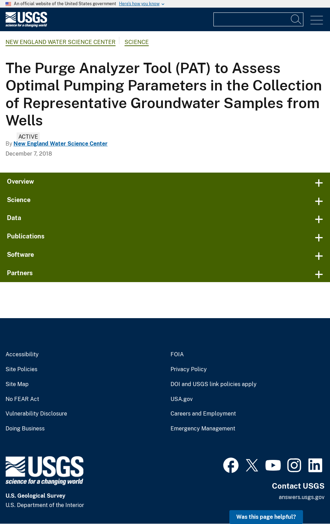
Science (137, 42)
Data (14, 217)
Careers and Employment (203, 414)
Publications (26, 236)
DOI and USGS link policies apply (214, 384)
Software (20, 254)
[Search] (296, 19)
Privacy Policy (189, 369)
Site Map (17, 384)
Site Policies (21, 369)
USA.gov (182, 399)
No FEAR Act (22, 399)
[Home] (26, 25)
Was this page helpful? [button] (266, 517)
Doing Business (25, 429)
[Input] (258, 19)
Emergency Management (203, 429)
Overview (20, 181)
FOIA (177, 354)
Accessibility (22, 354)
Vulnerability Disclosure (36, 414)
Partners (20, 273)
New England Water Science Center (61, 42)
